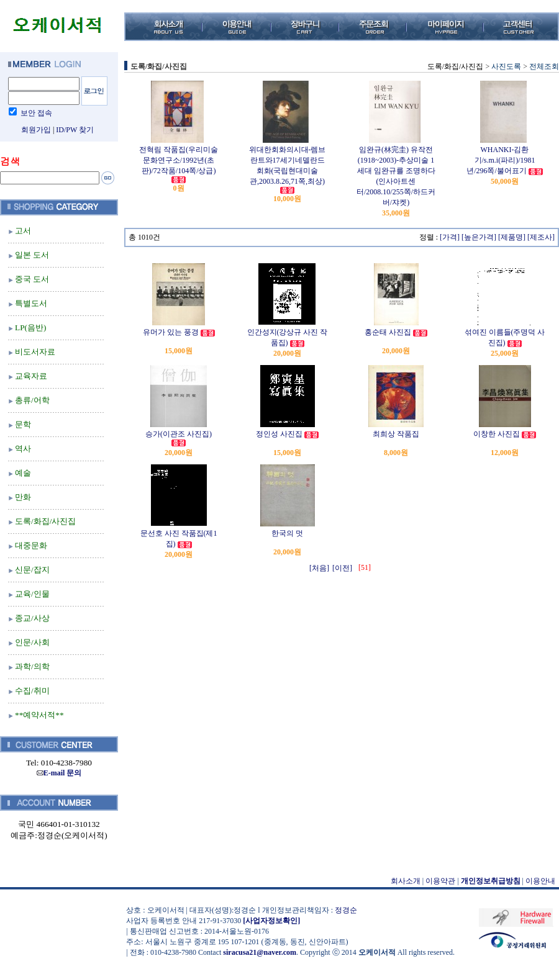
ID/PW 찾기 (75, 129)
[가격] (450, 237)
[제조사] (541, 237)
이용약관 (440, 881)
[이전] (342, 568)
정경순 (346, 910)
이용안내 (540, 881)
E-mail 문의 (59, 773)
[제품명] (511, 237)
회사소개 (405, 881)
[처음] (319, 568)
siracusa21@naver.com (259, 952)
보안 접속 (36, 113)
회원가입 (36, 129)
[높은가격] (478, 237)
